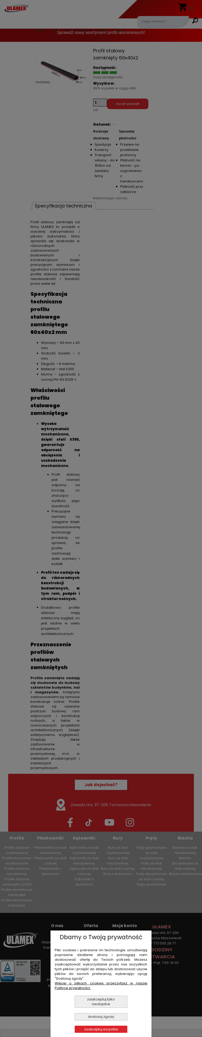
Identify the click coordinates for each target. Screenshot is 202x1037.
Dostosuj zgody (101, 1016)
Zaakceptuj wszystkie (101, 1029)
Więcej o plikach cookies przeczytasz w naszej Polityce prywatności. (101, 985)
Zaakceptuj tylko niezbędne (101, 1001)
